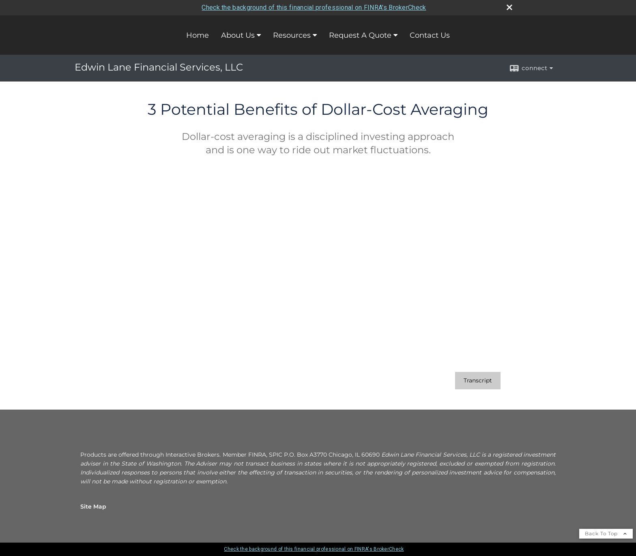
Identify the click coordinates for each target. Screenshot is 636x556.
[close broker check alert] (509, 7)
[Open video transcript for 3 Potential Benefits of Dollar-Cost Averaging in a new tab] (478, 380)
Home (197, 35)
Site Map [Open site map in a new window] (93, 506)
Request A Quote (360, 35)
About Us (238, 35)
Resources (292, 35)
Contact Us (430, 35)
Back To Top (606, 533)
